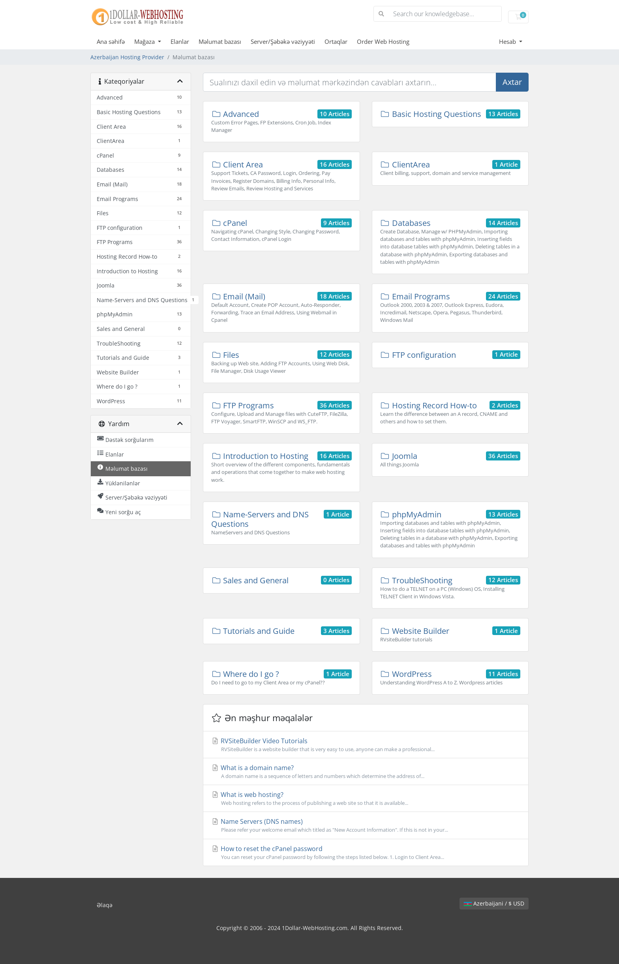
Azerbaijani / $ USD (494, 903)
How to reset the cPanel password (365, 852)
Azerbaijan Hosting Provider (127, 57)
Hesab (508, 41)
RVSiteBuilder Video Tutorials (365, 745)
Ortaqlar (336, 41)
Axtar (512, 82)
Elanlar (180, 41)
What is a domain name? (365, 771)
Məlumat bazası (220, 41)
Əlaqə (105, 905)
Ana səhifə (111, 41)
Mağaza (145, 41)
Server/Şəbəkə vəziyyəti (283, 41)
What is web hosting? (365, 798)
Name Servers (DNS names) (365, 825)
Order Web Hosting (383, 41)
